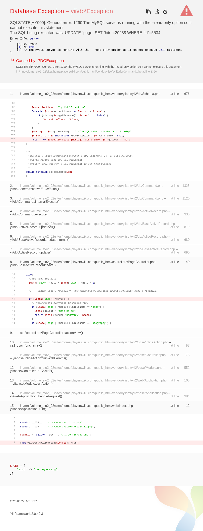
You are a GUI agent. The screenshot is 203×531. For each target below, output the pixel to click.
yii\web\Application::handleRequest (35, 396)
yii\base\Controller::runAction (30, 371)
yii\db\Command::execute (28, 214)
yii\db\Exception (92, 11)
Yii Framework (20, 513)
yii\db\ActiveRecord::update (29, 252)
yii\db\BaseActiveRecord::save (31, 265)
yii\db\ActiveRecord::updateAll (31, 227)
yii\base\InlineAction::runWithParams (39, 358)
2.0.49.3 (37, 513)
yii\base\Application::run (27, 409)
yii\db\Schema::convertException (33, 189)
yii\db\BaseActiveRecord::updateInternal (38, 239)
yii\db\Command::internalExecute (33, 201)
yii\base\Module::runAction (31, 383)
